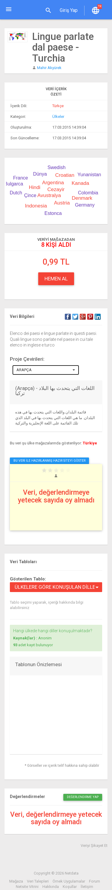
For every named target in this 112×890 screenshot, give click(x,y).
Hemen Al (56, 279)
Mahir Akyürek (49, 67)
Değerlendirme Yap (83, 797)
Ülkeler (58, 116)
